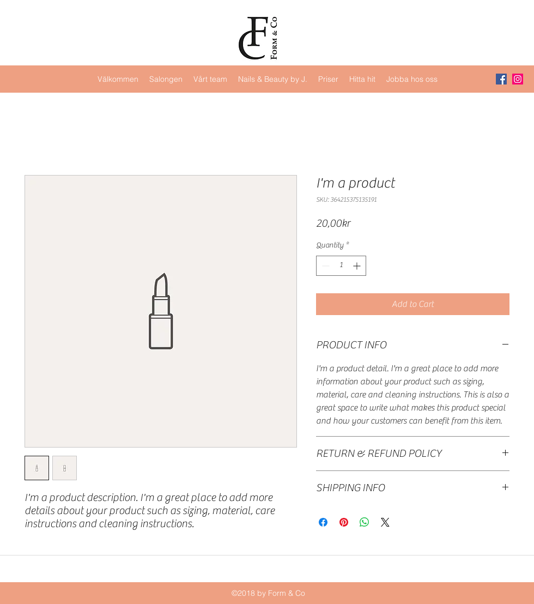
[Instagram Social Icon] (517, 79)
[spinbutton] (341, 265)
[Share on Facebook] (323, 522)
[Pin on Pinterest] (343, 522)
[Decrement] (324, 265)
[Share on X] (385, 522)
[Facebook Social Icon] (501, 79)
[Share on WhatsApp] (364, 522)
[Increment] (358, 265)
